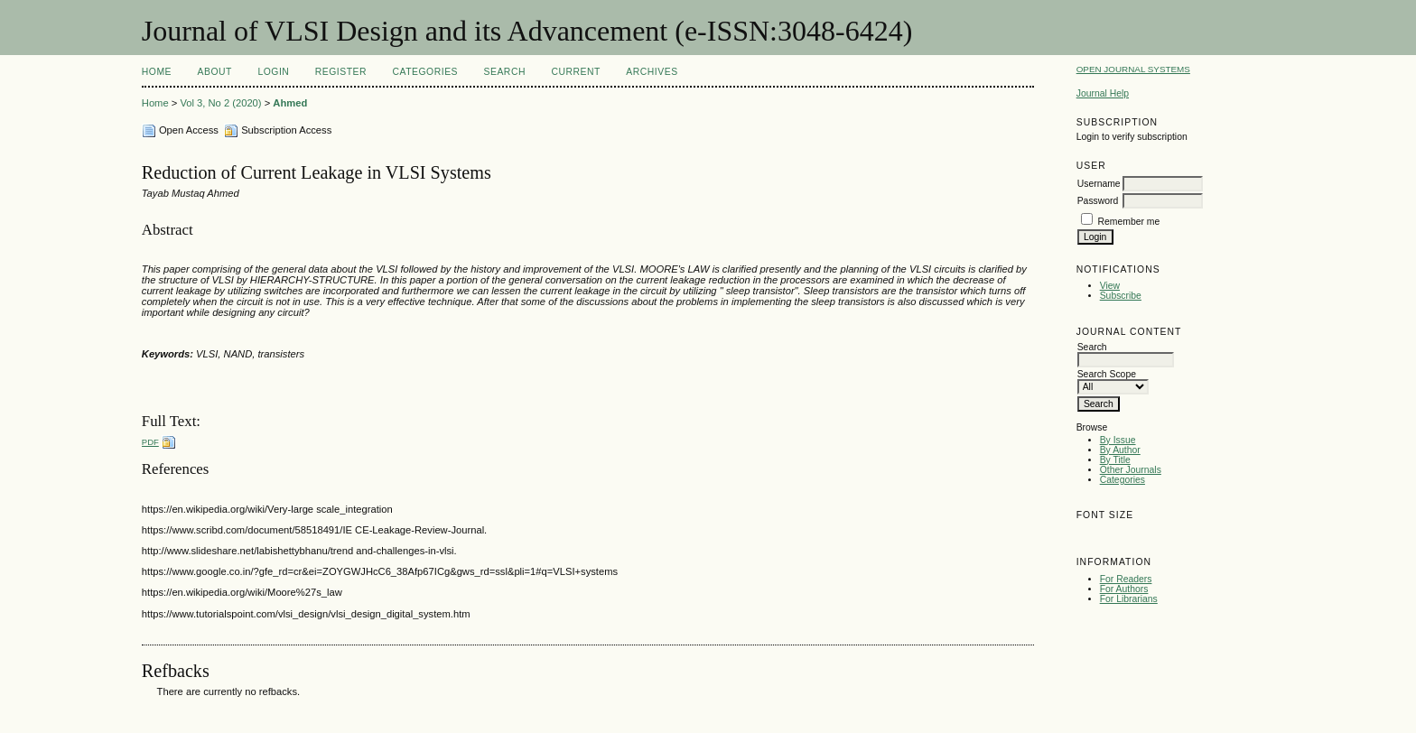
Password (1098, 201)
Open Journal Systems (1133, 69)
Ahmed (290, 102)
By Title (1115, 460)
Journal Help (1102, 93)
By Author (1120, 450)
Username (1099, 184)
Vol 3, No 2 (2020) (220, 102)
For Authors (1124, 589)
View (1110, 286)
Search (505, 72)
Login (273, 72)
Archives (651, 72)
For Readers (1126, 579)
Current (575, 72)
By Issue (1118, 440)
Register (341, 72)
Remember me (1129, 222)
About (215, 72)
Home (157, 72)
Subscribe (1120, 296)
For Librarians (1129, 599)
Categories (1122, 480)
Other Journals (1130, 470)
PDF (150, 442)
